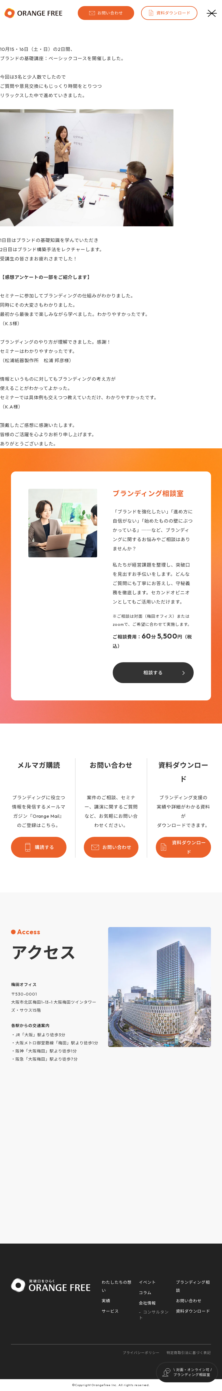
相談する (153, 673)
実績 (106, 1300)
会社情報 (147, 1303)
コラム (145, 1292)
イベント (147, 1282)
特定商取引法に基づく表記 (188, 1353)
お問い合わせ (106, 13)
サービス (110, 1311)
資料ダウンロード (169, 13)
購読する (38, 847)
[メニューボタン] (212, 13)
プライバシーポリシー (141, 1353)
